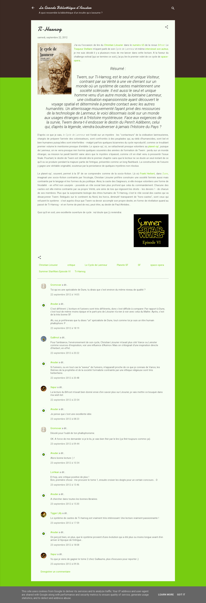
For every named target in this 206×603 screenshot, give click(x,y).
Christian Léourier (113, 45)
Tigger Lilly (56, 513)
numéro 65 (138, 45)
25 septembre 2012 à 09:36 (64, 563)
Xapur (53, 387)
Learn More (166, 594)
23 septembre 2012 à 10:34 (64, 462)
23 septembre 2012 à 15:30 (64, 503)
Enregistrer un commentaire (55, 571)
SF (139, 265)
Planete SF (122, 265)
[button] (166, 27)
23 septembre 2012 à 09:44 (64, 443)
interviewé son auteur (156, 48)
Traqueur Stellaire (83, 48)
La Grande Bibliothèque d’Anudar (65, 7)
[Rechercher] (173, 9)
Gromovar (55, 284)
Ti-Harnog (80, 271)
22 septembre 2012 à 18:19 (64, 328)
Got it (181, 594)
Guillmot (54, 337)
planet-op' (153, 146)
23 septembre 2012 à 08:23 (64, 418)
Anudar (54, 303)
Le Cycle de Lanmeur (96, 265)
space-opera (157, 265)
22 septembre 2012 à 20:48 (64, 377)
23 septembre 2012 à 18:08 (64, 544)
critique (71, 265)
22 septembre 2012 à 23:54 (64, 399)
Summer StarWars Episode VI (54, 271)
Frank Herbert (147, 173)
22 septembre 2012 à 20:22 (64, 353)
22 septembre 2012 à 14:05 (64, 294)
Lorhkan (54, 472)
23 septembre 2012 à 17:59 (64, 522)
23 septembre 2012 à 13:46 (64, 484)
